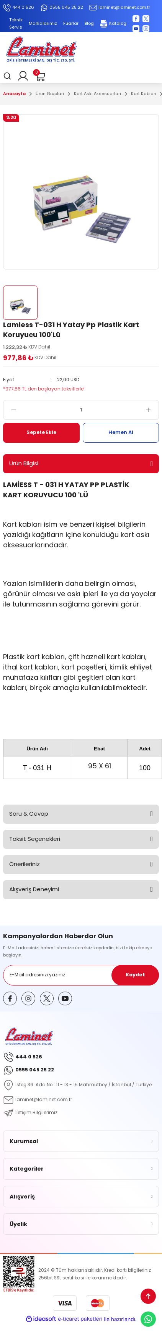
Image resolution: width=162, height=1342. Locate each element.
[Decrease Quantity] (10, 410)
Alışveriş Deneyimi (34, 889)
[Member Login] (23, 76)
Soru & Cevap (28, 814)
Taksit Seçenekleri (34, 839)
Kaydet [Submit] (135, 974)
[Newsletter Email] (81, 975)
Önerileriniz (24, 864)
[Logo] (41, 50)
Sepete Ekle (41, 432)
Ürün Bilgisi (23, 463)
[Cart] (40, 76)
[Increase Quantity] (152, 410)
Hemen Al (120, 432)
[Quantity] (81, 410)
